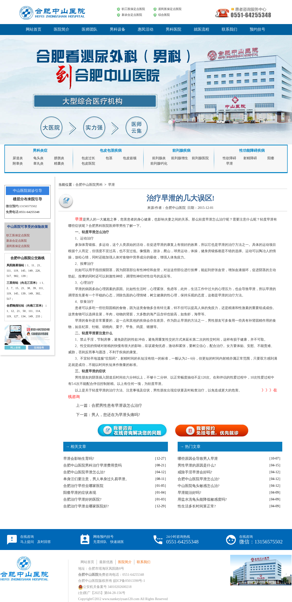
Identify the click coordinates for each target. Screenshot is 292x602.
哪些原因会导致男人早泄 (198, 458)
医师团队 (89, 29)
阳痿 (270, 158)
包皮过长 (88, 158)
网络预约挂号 (108, 539)
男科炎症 (40, 150)
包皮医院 (88, 163)
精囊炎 (59, 163)
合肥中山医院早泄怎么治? (84, 472)
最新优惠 (106, 562)
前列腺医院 (200, 158)
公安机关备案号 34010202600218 (105, 587)
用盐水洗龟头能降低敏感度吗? (202, 499)
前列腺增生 (179, 158)
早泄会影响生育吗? (78, 458)
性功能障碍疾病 (252, 150)
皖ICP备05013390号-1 (129, 581)
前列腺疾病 (181, 150)
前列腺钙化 (158, 163)
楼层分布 (20, 199)
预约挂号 (257, 29)
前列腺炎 (159, 158)
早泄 (229, 163)
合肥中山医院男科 (89, 184)
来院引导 (34, 199)
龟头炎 (38, 158)
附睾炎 (18, 163)
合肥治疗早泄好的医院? (82, 499)
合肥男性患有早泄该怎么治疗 (116, 405)
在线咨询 (35, 539)
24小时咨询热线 (182, 539)
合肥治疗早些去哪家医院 (83, 486)
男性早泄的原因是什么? (197, 465)
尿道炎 (18, 158)
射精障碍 (250, 158)
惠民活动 (145, 29)
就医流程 (201, 29)
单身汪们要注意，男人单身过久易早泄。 (96, 479)
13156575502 (28, 206)
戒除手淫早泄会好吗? (195, 472)
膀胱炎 (59, 158)
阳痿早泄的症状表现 (79, 493)
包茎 (109, 158)
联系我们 (229, 29)
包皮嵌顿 (130, 158)
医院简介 (61, 29)
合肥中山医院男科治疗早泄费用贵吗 (92, 465)
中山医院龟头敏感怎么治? (198, 486)
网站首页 (33, 29)
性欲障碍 (229, 158)
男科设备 (117, 29)
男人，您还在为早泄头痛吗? (115, 415)
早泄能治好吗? (189, 493)
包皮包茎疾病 (111, 150)
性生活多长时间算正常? (197, 506)
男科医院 (173, 29)
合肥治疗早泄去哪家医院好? (86, 506)
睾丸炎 (38, 163)
